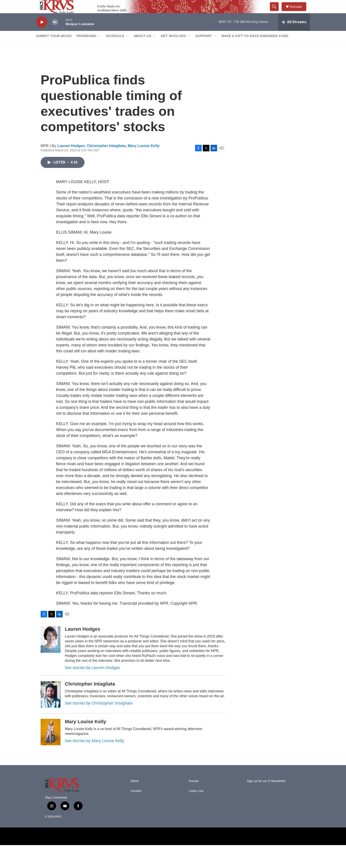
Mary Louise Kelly (144, 156)
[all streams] (294, 32)
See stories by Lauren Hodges (92, 677)
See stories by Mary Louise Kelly (94, 750)
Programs (86, 46)
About (135, 791)
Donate (298, 11)
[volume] (55, 32)
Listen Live (196, 801)
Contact (136, 801)
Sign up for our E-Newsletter (266, 791)
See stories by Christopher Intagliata (99, 713)
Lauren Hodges (71, 156)
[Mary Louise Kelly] (50, 742)
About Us (142, 46)
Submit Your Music (54, 46)
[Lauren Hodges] (50, 649)
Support (204, 46)
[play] (41, 32)
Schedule (115, 46)
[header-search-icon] (276, 11)
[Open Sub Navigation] (99, 46)
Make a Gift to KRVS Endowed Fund (255, 46)
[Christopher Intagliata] (50, 704)
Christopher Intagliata (106, 156)
